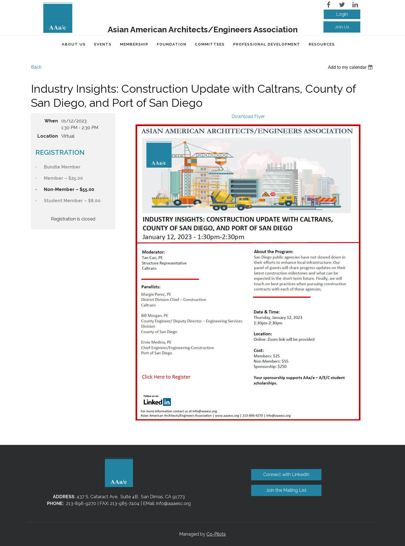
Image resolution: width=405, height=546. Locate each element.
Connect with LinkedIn (286, 474)
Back (36, 67)
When (51, 121)
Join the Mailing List (286, 490)
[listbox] (351, 67)
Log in (342, 14)
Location (47, 136)
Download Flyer (248, 116)
